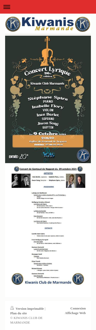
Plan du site (18, 313)
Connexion (78, 308)
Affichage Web (75, 313)
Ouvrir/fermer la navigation (48, 6)
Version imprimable (27, 308)
